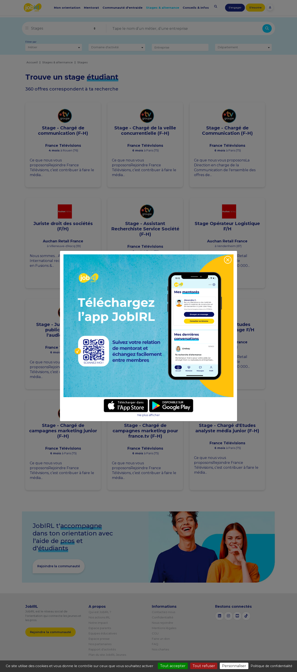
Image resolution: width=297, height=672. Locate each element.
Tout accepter (173, 666)
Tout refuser (203, 666)
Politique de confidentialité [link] (271, 666)
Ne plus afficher (148, 415)
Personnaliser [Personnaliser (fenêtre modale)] (234, 666)
